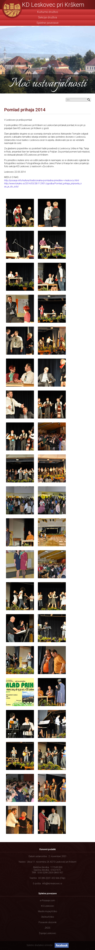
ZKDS (47, 927)
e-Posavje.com (47, 900)
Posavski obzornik (48, 922)
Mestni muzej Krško (47, 911)
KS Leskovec (47, 906)
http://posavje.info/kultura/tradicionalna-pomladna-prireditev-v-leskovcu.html (41, 180)
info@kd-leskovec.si (52, 883)
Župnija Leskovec (47, 933)
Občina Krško (47, 917)
